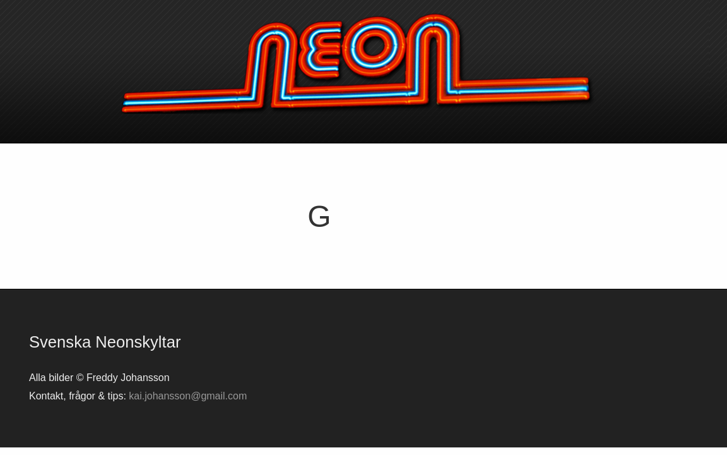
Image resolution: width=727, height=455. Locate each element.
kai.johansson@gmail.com (188, 396)
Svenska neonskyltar (363, 63)
